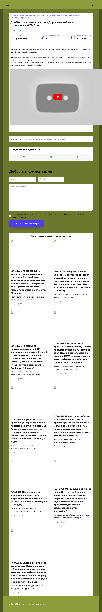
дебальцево (18, 147)
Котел (40, 147)
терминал (61, 147)
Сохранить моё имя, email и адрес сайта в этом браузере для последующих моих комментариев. (48, 224)
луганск (50, 147)
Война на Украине (28, 24)
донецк (30, 147)
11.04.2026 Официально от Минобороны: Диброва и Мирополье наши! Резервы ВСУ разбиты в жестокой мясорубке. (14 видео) (29, 501)
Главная (14, 24)
